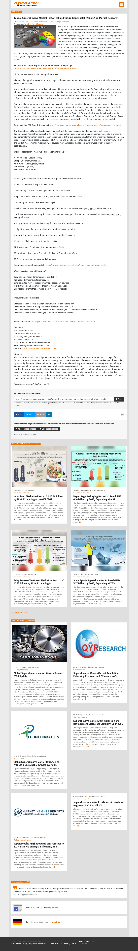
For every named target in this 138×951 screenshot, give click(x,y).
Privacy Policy (27, 944)
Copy (119, 399)
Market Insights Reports (22, 840)
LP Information (19, 758)
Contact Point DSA (55, 944)
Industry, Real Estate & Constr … (93, 715)
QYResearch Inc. (79, 670)
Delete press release (26, 429)
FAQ (12, 944)
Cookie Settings (84, 944)
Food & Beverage (28, 490)
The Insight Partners (21, 670)
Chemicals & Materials (30, 667)
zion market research (21, 493)
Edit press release (49, 429)
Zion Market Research (36, 24)
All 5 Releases (19, 612)
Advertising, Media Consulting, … (94, 667)
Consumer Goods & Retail (91, 574)
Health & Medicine (29, 574)
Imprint (18, 944)
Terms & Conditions (40, 944)
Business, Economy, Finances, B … (94, 490)
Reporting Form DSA (70, 944)
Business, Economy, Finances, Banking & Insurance (50, 22)
